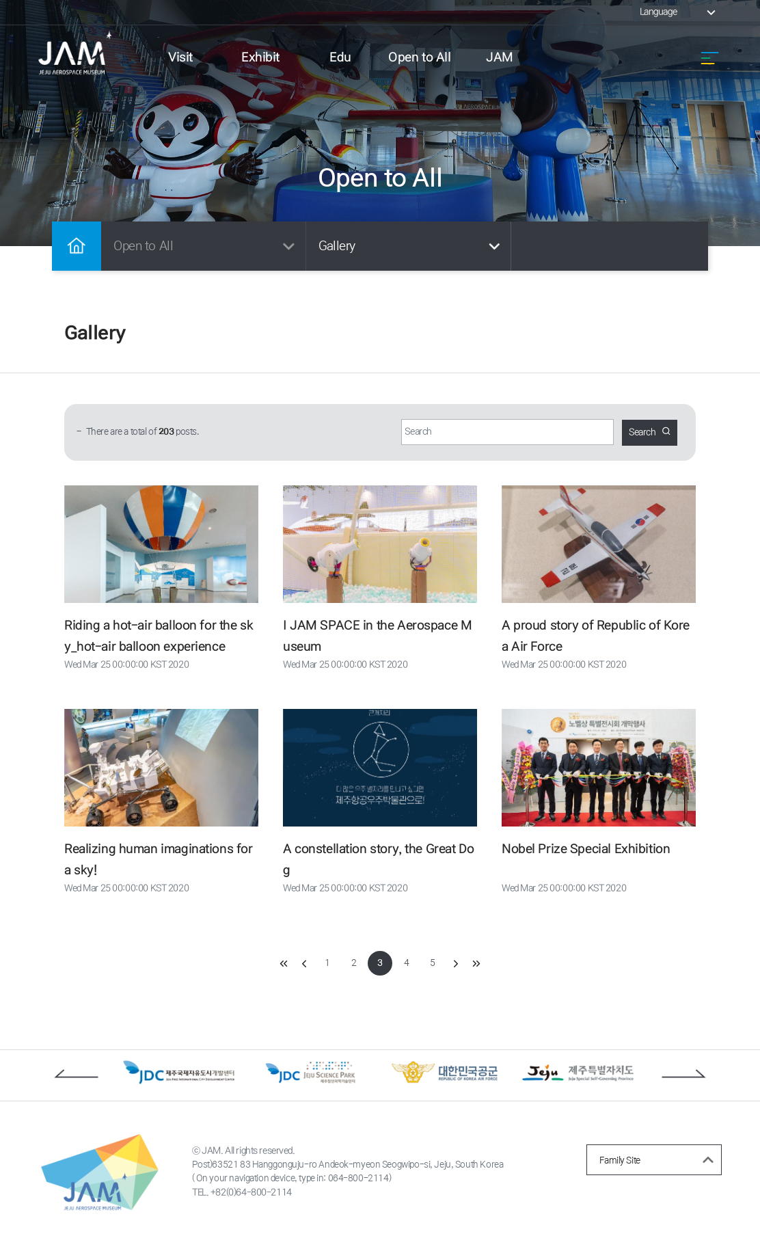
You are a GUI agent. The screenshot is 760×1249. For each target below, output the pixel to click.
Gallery (411, 246)
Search (647, 432)
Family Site (658, 1162)
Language (678, 12)
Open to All (420, 57)
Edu (340, 57)
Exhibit (260, 57)
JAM (499, 57)
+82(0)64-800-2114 (253, 1197)
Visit (180, 57)
